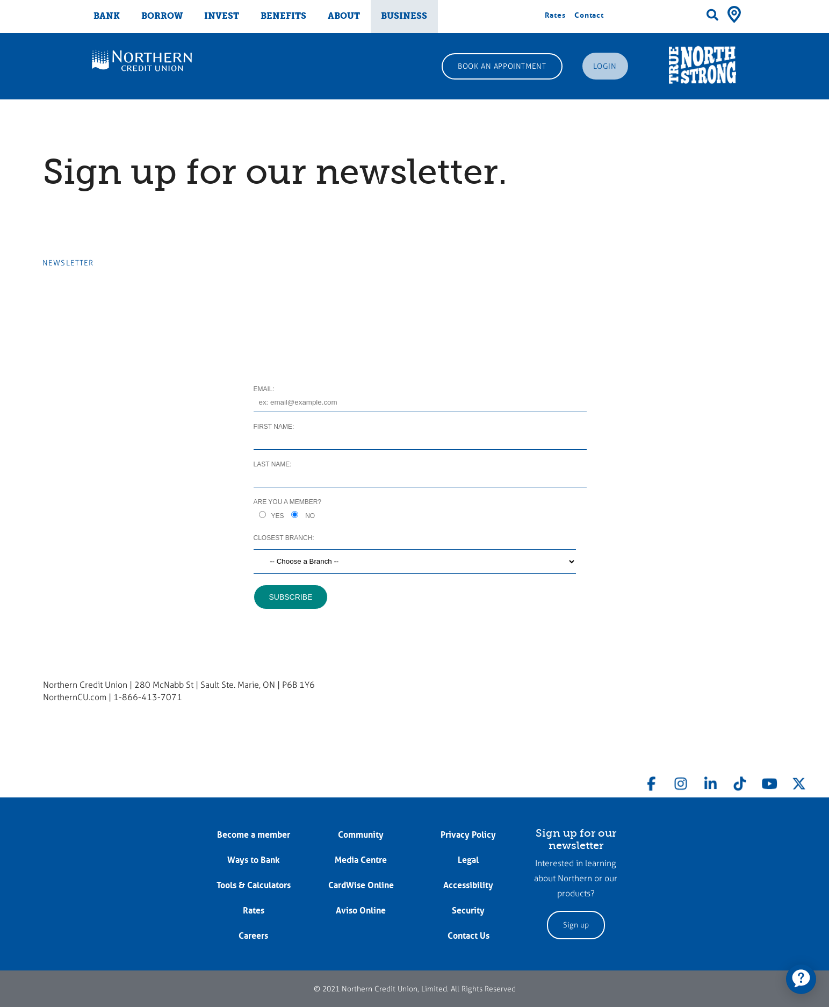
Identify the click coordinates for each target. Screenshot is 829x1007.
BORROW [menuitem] (162, 16)
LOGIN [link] (605, 66)
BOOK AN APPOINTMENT (502, 66)
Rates (555, 15)
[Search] (712, 15)
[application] (801, 979)
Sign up (576, 925)
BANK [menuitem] (106, 16)
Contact (589, 15)
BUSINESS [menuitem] (404, 16)
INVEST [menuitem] (221, 16)
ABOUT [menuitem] (344, 16)
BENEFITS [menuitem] (283, 16)
